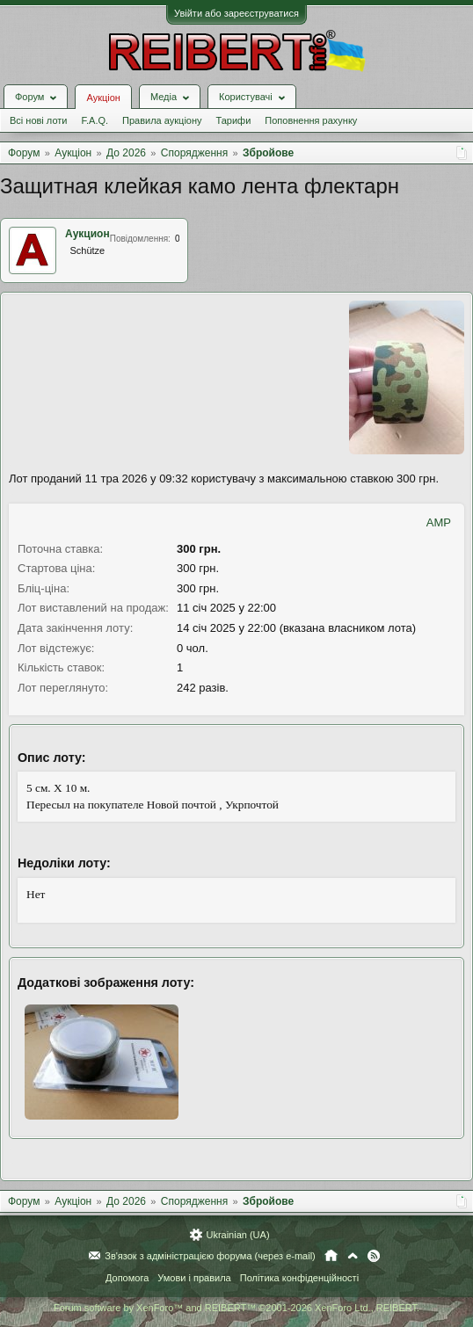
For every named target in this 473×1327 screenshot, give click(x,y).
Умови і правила (193, 1278)
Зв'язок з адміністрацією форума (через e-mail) (210, 1256)
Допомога (127, 1278)
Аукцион (87, 234)
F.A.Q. (94, 120)
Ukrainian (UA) (237, 1234)
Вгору (352, 1256)
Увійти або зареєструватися (236, 13)
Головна (331, 1256)
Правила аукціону (161, 120)
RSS (373, 1256)
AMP (438, 522)
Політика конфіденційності (299, 1278)
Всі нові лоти (38, 120)
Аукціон (103, 97)
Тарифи (233, 120)
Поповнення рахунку (311, 120)
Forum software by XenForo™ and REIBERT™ (236, 1307)
